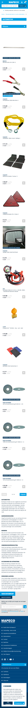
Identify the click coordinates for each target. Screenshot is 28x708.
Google (21, 611)
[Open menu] (2, 2)
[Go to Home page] (14, 2)
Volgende (23, 494)
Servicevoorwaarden (14, 611)
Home (2, 14)
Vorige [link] (4, 494)
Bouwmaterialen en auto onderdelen (15, 14)
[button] (14, 26)
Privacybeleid (4, 611)
